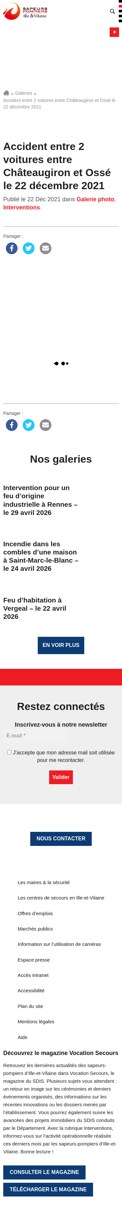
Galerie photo (95, 199)
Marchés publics (35, 928)
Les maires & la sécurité (44, 882)
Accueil (6, 92)
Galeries (23, 93)
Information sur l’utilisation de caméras (59, 944)
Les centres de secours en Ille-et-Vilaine (61, 897)
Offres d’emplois (35, 913)
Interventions (21, 207)
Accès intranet (33, 975)
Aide (22, 1037)
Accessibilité (31, 990)
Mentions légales (36, 1021)
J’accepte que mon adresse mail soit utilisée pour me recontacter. (61, 756)
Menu (114, 32)
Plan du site (30, 1006)
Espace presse (34, 960)
